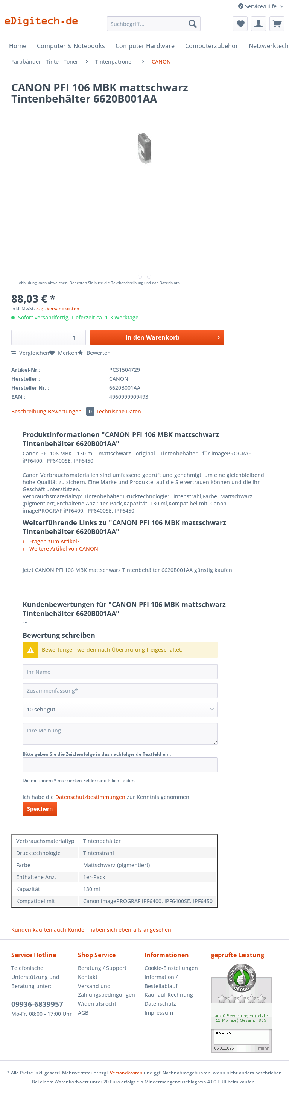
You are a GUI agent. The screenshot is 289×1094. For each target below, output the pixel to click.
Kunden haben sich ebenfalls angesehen (119, 929)
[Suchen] (193, 23)
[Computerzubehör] (211, 46)
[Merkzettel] (240, 23)
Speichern (40, 808)
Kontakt (87, 977)
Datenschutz (160, 1003)
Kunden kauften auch (38, 929)
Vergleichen (30, 352)
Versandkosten (126, 1073)
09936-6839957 (37, 1004)
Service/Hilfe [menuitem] (258, 6)
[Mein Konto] (258, 23)
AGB (83, 1012)
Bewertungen (72, 411)
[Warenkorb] (276, 23)
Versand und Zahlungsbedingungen (106, 990)
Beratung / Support (102, 967)
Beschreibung (28, 411)
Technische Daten (118, 411)
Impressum (158, 1012)
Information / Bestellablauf (161, 981)
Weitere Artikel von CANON (60, 548)
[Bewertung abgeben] (120, 709)
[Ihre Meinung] (120, 734)
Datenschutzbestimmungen (90, 796)
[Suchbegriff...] (154, 23)
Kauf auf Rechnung (168, 994)
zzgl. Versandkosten (57, 308)
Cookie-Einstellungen (171, 967)
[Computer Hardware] (145, 46)
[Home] (18, 46)
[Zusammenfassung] (120, 690)
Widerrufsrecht (97, 1003)
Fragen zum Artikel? (51, 541)
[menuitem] (154, 27)
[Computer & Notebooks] (71, 46)
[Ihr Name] (120, 671)
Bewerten (94, 352)
